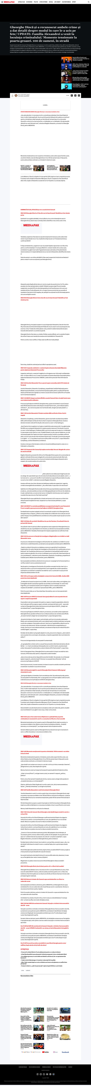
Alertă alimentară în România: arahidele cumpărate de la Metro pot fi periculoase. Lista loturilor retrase (26, 1010)
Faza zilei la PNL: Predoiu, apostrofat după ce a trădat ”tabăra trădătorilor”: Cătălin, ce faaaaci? (26, 1018)
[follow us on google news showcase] (36, 1052)
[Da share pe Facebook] (72, 95)
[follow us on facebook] (65, 1052)
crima (22, 970)
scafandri (28, 970)
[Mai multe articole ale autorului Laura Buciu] (16, 95)
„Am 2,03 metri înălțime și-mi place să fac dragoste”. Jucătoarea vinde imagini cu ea (53, 1027)
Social (51, 2)
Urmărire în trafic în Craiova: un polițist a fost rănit (52, 1009)
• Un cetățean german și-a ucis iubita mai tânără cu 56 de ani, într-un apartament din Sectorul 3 (43, 957)
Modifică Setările (45, 1070)
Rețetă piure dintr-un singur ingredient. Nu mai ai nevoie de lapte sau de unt (53, 1036)
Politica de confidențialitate (59, 1067)
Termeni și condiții (46, 1067)
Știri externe (43, 2)
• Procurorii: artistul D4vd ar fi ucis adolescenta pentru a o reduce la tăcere (41, 952)
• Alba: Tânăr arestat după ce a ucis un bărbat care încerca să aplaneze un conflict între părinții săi (44, 963)
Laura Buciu (26, 96)
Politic (36, 2)
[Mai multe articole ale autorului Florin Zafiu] (12, 95)
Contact (70, 1067)
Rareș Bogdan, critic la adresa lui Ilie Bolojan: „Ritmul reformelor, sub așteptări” (80, 85)
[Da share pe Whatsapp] (79, 95)
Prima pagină (13, 23)
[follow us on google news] (26, 1052)
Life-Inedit (57, 2)
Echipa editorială (23, 1067)
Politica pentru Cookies (34, 1067)
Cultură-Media (66, 2)
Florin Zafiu (20, 96)
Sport (74, 2)
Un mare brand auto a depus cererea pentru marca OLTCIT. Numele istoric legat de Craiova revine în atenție (27, 1045)
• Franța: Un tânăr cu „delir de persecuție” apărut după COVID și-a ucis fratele (41, 966)
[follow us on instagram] (55, 1052)
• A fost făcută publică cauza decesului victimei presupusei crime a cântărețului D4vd (44, 954)
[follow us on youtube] (45, 1052)
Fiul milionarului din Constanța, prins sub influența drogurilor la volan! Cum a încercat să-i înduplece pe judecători (27, 1027)
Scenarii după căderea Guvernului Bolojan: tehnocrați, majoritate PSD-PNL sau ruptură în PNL (26, 1036)
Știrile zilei (21, 2)
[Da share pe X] (75, 95)
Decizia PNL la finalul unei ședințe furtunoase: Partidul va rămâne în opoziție (81, 59)
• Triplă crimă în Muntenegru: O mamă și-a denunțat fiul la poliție (38, 960)
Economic (29, 2)
